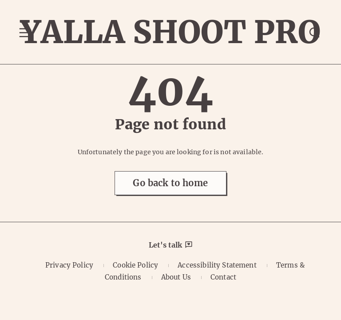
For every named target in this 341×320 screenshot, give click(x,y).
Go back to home (170, 182)
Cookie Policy (135, 265)
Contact (223, 277)
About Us (176, 277)
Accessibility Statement (217, 265)
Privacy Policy (69, 265)
